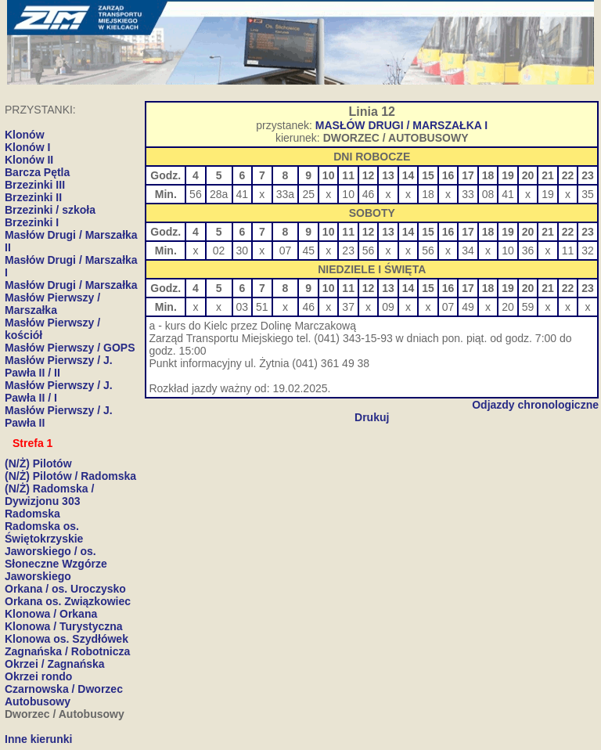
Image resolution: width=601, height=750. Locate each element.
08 (488, 194)
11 (568, 250)
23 (348, 250)
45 (308, 250)
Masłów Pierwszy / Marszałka (52, 303)
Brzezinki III (35, 184)
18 (428, 194)
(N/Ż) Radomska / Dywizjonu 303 (49, 494)
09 (388, 307)
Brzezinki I (32, 222)
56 (195, 194)
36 (528, 250)
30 (242, 250)
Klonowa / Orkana (51, 614)
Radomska (32, 513)
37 (348, 307)
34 (468, 250)
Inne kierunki (38, 739)
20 (508, 307)
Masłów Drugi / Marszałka (71, 285)
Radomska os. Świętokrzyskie (44, 532)
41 (242, 194)
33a (285, 194)
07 (285, 250)
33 (468, 194)
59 (528, 307)
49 (468, 307)
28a (219, 194)
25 (308, 194)
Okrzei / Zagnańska (55, 664)
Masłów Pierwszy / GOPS (70, 347)
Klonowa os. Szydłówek (66, 639)
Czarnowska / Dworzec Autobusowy (64, 695)
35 (587, 194)
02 (219, 250)
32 (587, 250)
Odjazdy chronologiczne (535, 404)
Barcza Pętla (37, 172)
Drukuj (371, 417)
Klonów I (27, 147)
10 (348, 194)
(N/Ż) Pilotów (38, 463)
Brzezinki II (33, 197)
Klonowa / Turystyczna (64, 626)
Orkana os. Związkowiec (68, 601)
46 (368, 194)
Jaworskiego (38, 576)
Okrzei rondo (38, 676)
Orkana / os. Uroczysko (65, 588)
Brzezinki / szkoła (50, 210)
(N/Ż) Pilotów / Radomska (70, 476)
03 (242, 307)
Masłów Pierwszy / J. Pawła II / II (59, 366)
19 (548, 194)
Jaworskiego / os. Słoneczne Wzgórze (56, 557)
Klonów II (29, 159)
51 (262, 307)
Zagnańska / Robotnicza (67, 651)
